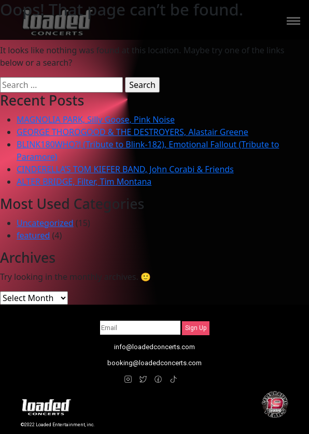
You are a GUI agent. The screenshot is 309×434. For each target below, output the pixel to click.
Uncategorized (45, 223)
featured (33, 235)
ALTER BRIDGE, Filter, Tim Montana (84, 181)
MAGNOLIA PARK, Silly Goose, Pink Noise (96, 119)
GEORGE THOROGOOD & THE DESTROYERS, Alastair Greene (132, 132)
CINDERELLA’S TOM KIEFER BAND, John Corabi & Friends (125, 169)
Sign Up (195, 328)
